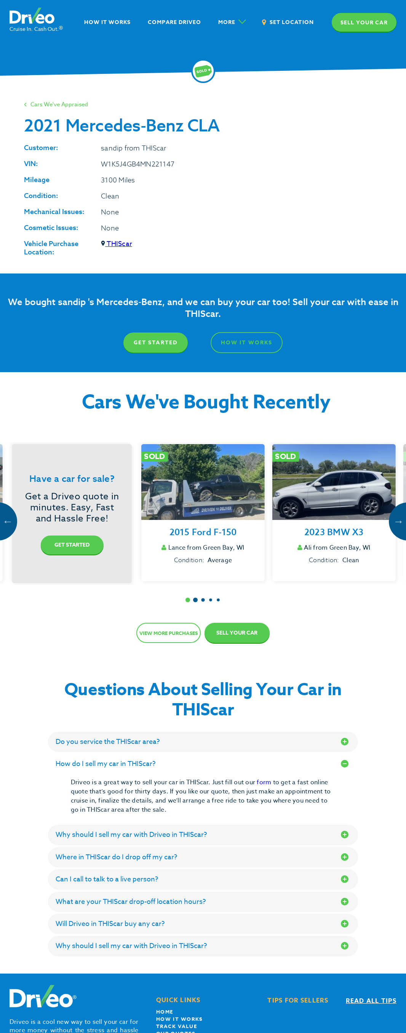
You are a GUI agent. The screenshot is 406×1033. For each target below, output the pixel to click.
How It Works (246, 343)
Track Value (176, 1026)
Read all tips (371, 1001)
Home (164, 1011)
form (265, 782)
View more (168, 633)
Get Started (155, 343)
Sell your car (364, 23)
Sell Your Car (236, 633)
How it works (179, 1018)
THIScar (116, 244)
